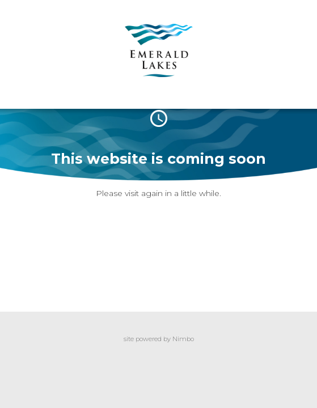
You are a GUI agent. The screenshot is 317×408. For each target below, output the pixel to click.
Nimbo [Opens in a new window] (183, 339)
